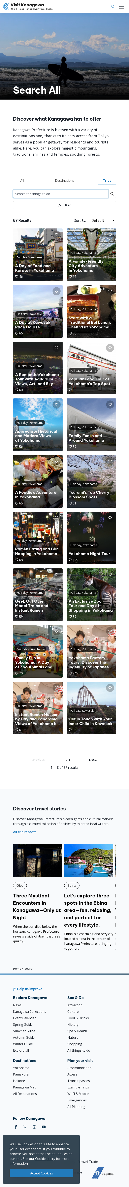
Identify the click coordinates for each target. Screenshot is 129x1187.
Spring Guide (23, 1024)
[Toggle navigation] (122, 7)
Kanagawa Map (24, 1087)
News (17, 1005)
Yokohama (21, 1068)
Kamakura (21, 1074)
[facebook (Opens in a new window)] (16, 1127)
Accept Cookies (41, 1173)
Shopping (74, 1044)
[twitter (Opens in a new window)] (25, 1127)
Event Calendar (24, 1018)
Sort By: (80, 220)
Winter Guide (23, 1044)
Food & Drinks (78, 1018)
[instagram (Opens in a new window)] (34, 1127)
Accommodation (79, 1068)
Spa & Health (77, 1031)
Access (72, 1074)
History (72, 1024)
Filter (64, 205)
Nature (72, 1037)
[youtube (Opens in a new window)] (43, 1127)
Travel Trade (88, 1161)
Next (93, 759)
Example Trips (78, 1087)
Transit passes (78, 1081)
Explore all (21, 1050)
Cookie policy (45, 1158)
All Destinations (25, 1093)
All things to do (78, 1050)
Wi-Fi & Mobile (78, 1093)
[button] (57, 234)
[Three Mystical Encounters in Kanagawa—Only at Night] (37, 894)
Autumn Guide (24, 1037)
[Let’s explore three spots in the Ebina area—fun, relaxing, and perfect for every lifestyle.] (88, 897)
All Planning (76, 1106)
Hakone (19, 1081)
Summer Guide (24, 1031)
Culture (73, 1011)
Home (17, 968)
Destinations (64, 180)
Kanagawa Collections (29, 1011)
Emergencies (77, 1100)
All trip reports (24, 832)
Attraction (75, 1005)
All (22, 180)
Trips (107, 180)
